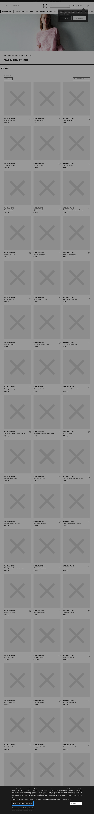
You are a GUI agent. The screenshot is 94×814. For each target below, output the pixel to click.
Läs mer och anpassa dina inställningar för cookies (23, 807)
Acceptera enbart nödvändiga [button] (22, 803)
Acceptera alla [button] (76, 803)
